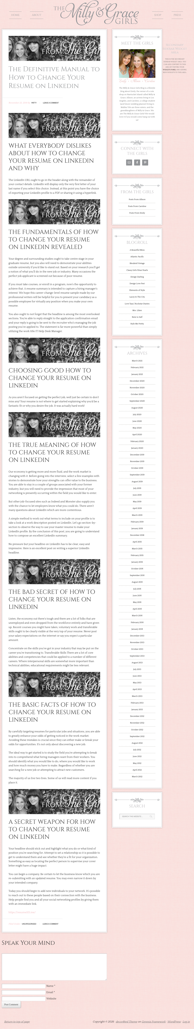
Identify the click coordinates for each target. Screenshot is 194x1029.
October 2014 (137, 569)
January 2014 (137, 629)
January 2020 (137, 448)
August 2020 (137, 408)
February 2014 (137, 622)
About (36, 15)
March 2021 (137, 361)
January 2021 (137, 374)
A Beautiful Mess (137, 250)
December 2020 (137, 381)
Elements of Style (137, 290)
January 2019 (137, 528)
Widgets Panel (169, 70)
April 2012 (137, 770)
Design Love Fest (137, 283)
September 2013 (137, 656)
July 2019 (137, 488)
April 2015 (137, 542)
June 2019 (137, 495)
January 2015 (137, 562)
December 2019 (137, 455)
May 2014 (137, 602)
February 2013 (137, 703)
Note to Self (137, 317)
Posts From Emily (137, 213)
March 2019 (137, 515)
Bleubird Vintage (137, 263)
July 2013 (137, 669)
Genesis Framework (154, 1021)
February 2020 (137, 441)
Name (50, 985)
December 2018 (137, 535)
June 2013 (137, 676)
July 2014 (137, 589)
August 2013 (137, 663)
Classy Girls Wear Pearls (137, 270)
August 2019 (137, 482)
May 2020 (137, 428)
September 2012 (137, 736)
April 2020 (137, 434)
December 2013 (137, 636)
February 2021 (137, 367)
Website (51, 998)
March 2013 (137, 696)
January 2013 (137, 709)
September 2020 (137, 401)
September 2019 (137, 475)
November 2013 (137, 642)
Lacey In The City (137, 297)
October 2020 (137, 394)
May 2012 (137, 763)
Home (15, 15)
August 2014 (137, 582)
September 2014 (137, 575)
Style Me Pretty (137, 324)
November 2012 (137, 723)
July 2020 (137, 414)
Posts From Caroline (137, 206)
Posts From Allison (137, 199)
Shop (157, 15)
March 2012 (137, 777)
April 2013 (137, 689)
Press (177, 15)
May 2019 (137, 502)
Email (49, 992)
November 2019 (137, 461)
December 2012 (137, 716)
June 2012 (137, 756)
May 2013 (137, 683)
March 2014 (137, 616)
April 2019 (137, 508)
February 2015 (137, 555)
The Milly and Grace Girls (97, 23)
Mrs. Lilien (137, 310)
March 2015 (137, 549)
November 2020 (137, 388)
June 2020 (137, 421)
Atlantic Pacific (137, 257)
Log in (186, 1021)
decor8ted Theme (126, 1021)
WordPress (174, 1021)
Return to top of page (17, 1021)
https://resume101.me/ (22, 912)
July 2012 (137, 750)
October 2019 (137, 468)
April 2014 (137, 609)
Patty (34, 103)
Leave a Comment (51, 103)
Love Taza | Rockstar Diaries (137, 304)
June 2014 (137, 596)
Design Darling (137, 277)
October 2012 (137, 730)
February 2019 (137, 522)
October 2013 (137, 649)
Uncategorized (29, 924)
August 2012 (137, 743)
